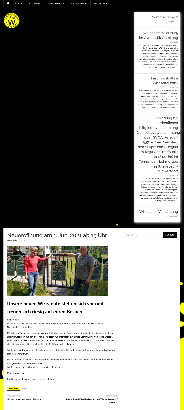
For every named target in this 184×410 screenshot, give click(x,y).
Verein (18, 3)
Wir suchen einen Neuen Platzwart (24, 399)
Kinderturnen (56, 3)
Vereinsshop (100, 3)
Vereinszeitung (79, 3)
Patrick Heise (12, 241)
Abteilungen (35, 3)
